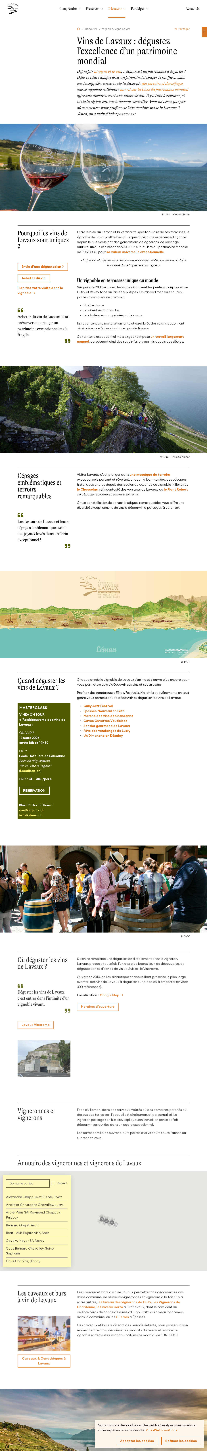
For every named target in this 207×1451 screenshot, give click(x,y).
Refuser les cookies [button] (181, 1440)
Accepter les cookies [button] (137, 1440)
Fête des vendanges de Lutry (106, 730)
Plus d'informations (161, 1430)
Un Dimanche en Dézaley (103, 735)
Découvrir (115, 8)
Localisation (30, 770)
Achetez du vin (34, 278)
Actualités (192, 8)
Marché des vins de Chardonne (108, 716)
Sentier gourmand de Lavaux (106, 725)
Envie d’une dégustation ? (43, 266)
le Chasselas (87, 489)
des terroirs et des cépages (162, 83)
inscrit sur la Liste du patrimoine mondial (154, 89)
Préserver (93, 8)
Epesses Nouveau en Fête (104, 711)
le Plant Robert (176, 489)
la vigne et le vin (107, 71)
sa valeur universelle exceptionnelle (135, 252)
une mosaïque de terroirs (150, 474)
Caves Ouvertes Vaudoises (105, 720)
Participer (138, 8)
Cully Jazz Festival (98, 706)
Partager (182, 29)
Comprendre (68, 8)
